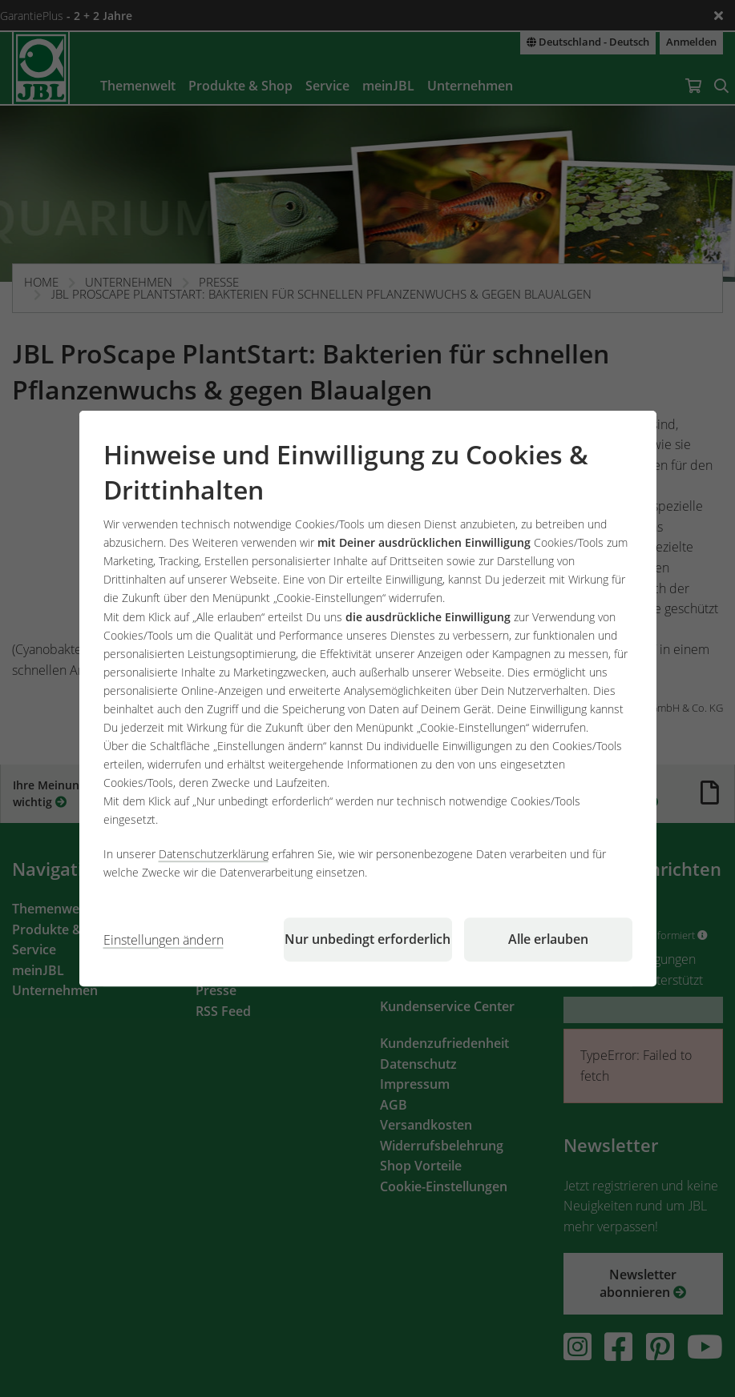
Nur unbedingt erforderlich (367, 939)
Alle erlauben (548, 939)
